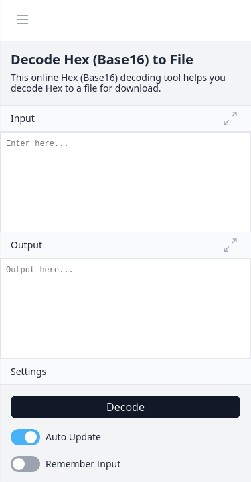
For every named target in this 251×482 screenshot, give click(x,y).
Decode (125, 407)
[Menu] (23, 20)
